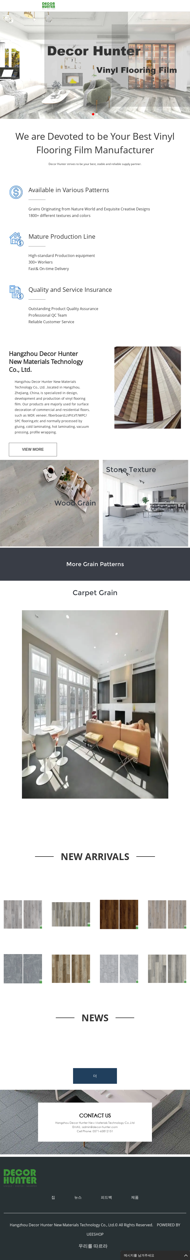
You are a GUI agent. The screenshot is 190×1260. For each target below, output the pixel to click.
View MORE (33, 449)
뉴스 (78, 1197)
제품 (135, 1197)
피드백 (106, 1197)
